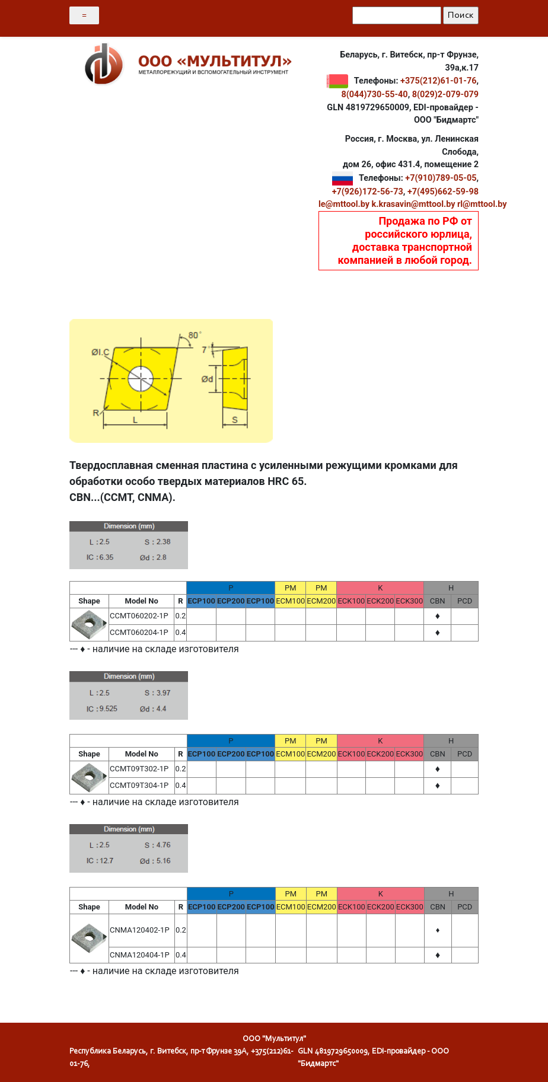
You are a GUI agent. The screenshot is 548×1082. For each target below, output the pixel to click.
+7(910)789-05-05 (440, 178)
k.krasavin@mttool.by (413, 204)
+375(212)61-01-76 (438, 81)
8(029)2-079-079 (445, 95)
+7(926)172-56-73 (367, 192)
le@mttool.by (343, 204)
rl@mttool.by (482, 204)
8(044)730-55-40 (374, 95)
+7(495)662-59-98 (443, 192)
